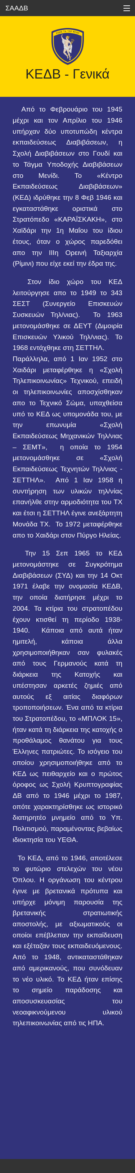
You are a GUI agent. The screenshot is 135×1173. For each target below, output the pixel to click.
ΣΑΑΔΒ (16, 8)
